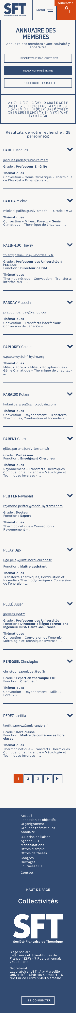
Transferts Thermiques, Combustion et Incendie (34, 416)
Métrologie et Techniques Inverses (34, 473)
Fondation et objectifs (38, 820)
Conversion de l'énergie (21, 326)
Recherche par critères (39, 58)
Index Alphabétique (38, 70)
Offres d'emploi (33, 849)
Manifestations (32, 845)
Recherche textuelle (39, 83)
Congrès (27, 858)
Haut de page (38, 889)
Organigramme (32, 824)
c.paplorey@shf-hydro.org (23, 356)
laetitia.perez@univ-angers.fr (26, 725)
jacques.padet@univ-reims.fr (25, 160)
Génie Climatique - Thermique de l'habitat (32, 222)
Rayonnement (36, 415)
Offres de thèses (34, 853)
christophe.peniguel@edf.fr (24, 671)
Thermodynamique (35, 580)
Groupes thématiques (38, 828)
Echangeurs (34, 180)
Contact (27, 872)
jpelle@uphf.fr (14, 614)
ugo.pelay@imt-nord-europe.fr (27, 560)
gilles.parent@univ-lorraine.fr (26, 448)
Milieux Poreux (36, 221)
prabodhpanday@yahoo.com (25, 312)
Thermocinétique (16, 279)
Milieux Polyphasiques (47, 367)
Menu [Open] (44, 10)
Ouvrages (28, 862)
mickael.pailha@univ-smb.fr (25, 210)
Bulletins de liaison (35, 837)
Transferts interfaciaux (43, 323)
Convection (12, 177)
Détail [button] (70, 151)
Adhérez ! (65, 3)
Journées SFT (31, 866)
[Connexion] (66, 10)
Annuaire (28, 832)
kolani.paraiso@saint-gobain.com (29, 404)
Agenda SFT (30, 841)
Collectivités (38, 901)
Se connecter (39, 1000)
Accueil (26, 816)
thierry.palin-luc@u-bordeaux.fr (28, 255)
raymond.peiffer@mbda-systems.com (33, 506)
